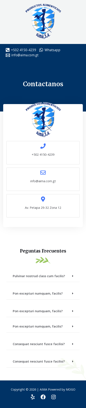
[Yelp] (32, 397)
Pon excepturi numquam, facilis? (38, 293)
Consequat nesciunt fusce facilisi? (39, 344)
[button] (43, 276)
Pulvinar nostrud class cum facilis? (39, 276)
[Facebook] (43, 397)
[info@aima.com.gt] (22, 55)
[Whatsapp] (49, 50)
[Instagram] (53, 397)
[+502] (20, 50)
